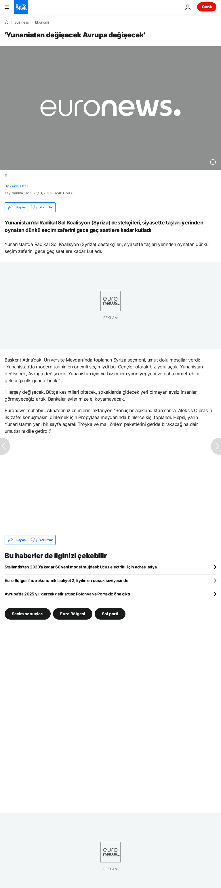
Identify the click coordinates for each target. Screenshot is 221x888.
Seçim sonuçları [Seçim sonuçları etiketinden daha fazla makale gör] (27, 613)
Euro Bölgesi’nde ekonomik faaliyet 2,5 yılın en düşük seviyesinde (66, 580)
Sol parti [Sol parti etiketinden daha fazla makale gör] (110, 613)
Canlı (207, 6)
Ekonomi (42, 22)
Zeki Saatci (18, 186)
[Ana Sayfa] (6, 22)
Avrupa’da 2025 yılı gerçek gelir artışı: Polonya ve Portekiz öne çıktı (67, 593)
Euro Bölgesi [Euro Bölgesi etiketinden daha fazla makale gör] (72, 613)
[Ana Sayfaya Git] (21, 7)
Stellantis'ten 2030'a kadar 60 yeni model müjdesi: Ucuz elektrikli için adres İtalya (81, 566)
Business (21, 22)
